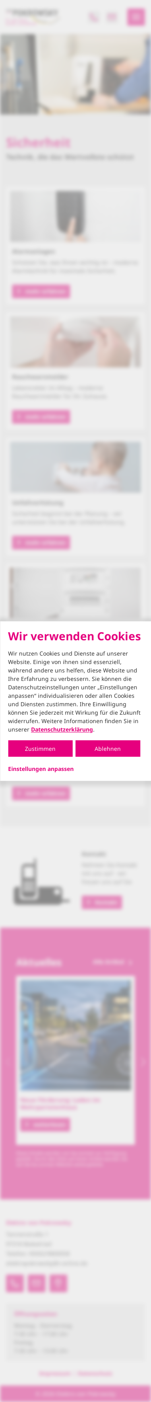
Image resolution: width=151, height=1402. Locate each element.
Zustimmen (40, 748)
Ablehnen (108, 748)
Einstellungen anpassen (41, 769)
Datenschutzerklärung (62, 729)
